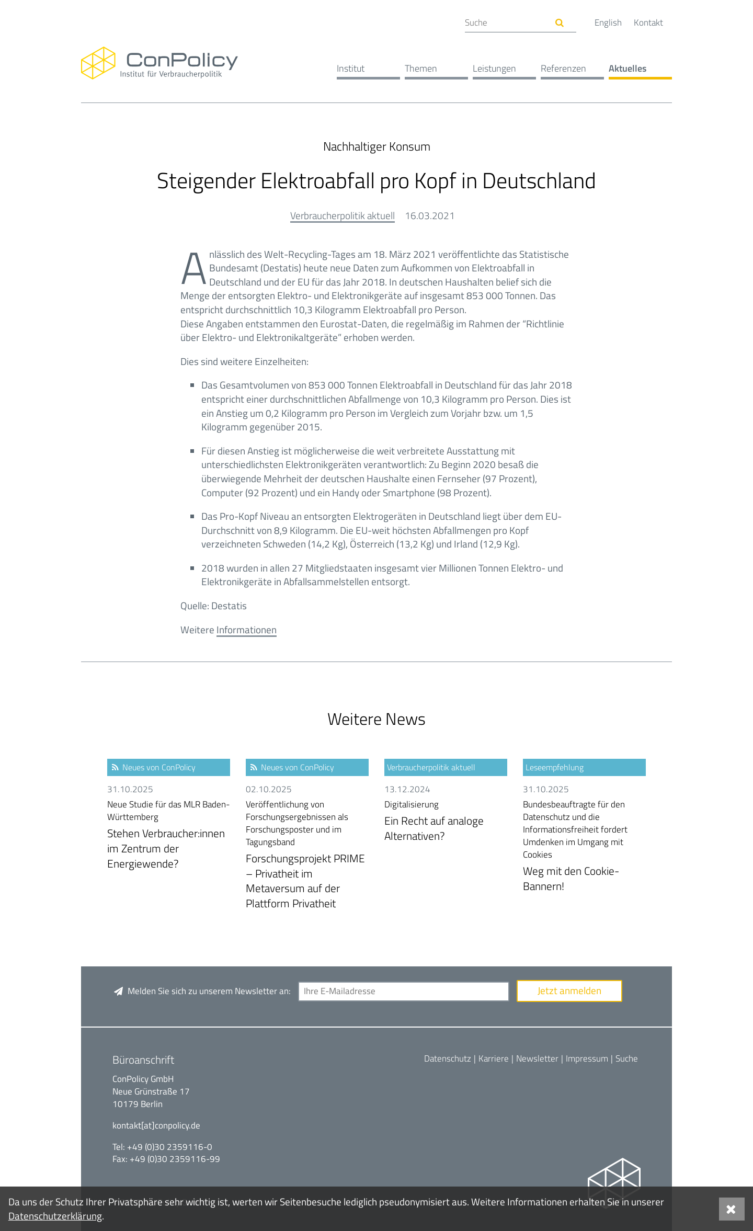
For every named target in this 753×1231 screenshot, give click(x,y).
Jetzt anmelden (569, 990)
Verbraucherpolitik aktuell (342, 215)
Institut (350, 68)
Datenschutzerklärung (55, 1215)
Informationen (246, 629)
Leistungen (494, 68)
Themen (421, 68)
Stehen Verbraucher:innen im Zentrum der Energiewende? (168, 835)
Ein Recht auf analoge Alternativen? (445, 821)
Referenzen (563, 68)
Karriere (493, 1058)
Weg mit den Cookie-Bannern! (584, 846)
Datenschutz (447, 1058)
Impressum (587, 1058)
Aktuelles (627, 68)
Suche (626, 1058)
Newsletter (537, 1058)
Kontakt (648, 22)
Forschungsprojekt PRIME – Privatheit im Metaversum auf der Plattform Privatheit (307, 855)
